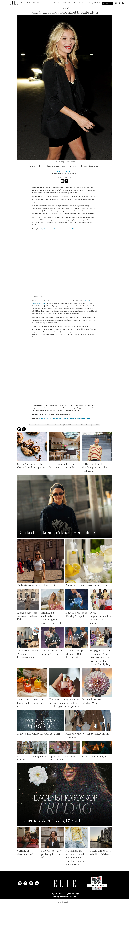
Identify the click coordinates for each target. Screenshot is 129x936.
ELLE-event (82, 3)
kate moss (76, 456)
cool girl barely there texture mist (51, 456)
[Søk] (116, 3)
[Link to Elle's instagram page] (20, 914)
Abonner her (108, 3)
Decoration (66, 3)
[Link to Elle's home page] (64, 914)
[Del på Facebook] (62, 181)
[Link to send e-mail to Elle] (37, 914)
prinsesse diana (34, 456)
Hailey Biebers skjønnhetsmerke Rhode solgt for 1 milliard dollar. (59, 229)
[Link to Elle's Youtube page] (31, 914)
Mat (74, 3)
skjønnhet (67, 456)
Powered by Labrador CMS (65, 933)
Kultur (57, 3)
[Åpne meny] (6, 3)
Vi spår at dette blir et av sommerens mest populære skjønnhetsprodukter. (65, 449)
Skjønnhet (41, 3)
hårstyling (96, 456)
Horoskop (31, 3)
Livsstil (49, 3)
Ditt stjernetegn (94, 3)
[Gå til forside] (14, 3)
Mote (22, 3)
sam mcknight (86, 456)
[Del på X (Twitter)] (66, 181)
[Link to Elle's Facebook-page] (25, 914)
